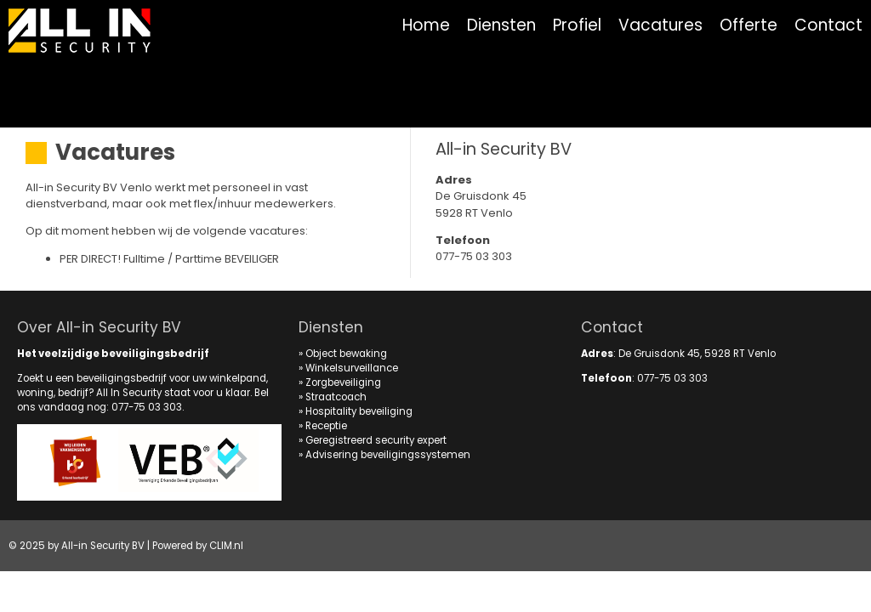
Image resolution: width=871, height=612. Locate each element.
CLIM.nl (226, 545)
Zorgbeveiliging (343, 382)
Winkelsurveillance (351, 368)
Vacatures (660, 25)
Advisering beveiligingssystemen (387, 455)
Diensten (501, 25)
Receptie (326, 426)
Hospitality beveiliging (359, 411)
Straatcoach (336, 397)
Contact (828, 25)
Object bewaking (346, 353)
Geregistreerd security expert (376, 440)
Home (426, 25)
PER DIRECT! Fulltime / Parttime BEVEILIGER (169, 259)
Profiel (577, 25)
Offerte (748, 25)
